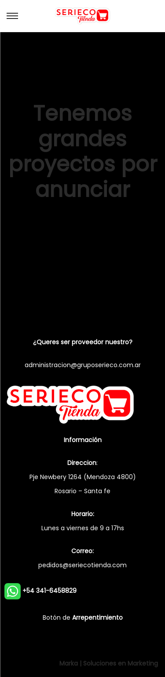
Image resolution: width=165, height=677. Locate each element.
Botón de (83, 617)
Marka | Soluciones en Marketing (108, 663)
